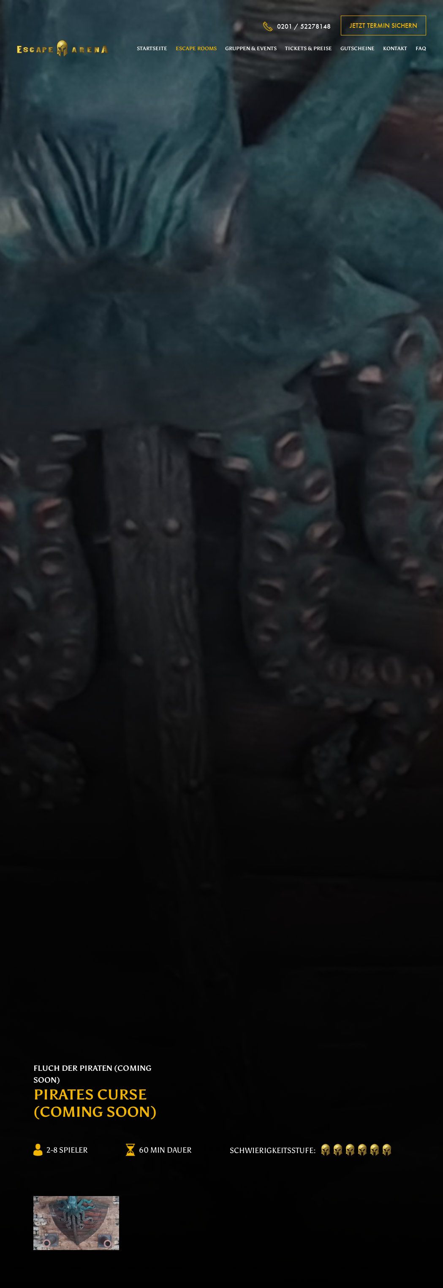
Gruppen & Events (251, 48)
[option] (76, 1223)
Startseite (152, 48)
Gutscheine (357, 48)
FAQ (421, 48)
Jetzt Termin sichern (383, 25)
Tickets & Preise (308, 48)
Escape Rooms (196, 48)
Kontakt (395, 48)
